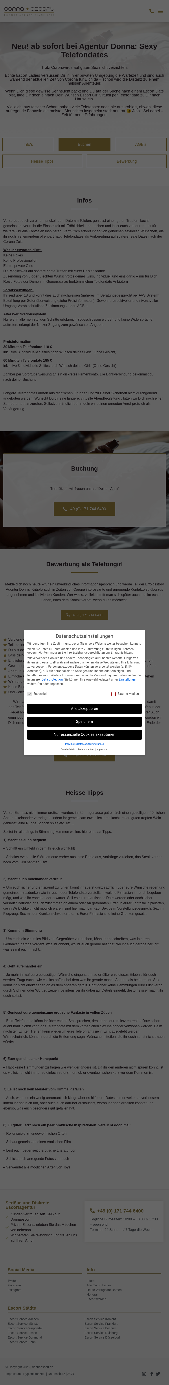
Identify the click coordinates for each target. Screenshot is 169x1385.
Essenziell (37, 693)
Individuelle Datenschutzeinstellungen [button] (84, 744)
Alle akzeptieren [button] (84, 708)
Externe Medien (125, 693)
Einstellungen (128, 679)
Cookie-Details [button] (68, 749)
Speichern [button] (84, 721)
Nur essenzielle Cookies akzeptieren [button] (84, 734)
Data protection (52, 679)
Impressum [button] (102, 749)
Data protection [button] (86, 749)
